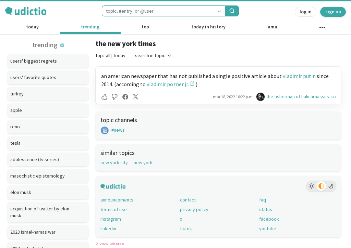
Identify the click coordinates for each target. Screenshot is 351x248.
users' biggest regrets (33, 61)
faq (262, 200)
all (108, 55)
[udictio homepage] (25, 10)
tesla (15, 143)
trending (90, 27)
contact (188, 200)
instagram (110, 219)
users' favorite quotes (33, 77)
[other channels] (322, 28)
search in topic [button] (153, 55)
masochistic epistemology (37, 176)
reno (15, 126)
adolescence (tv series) (34, 159)
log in (306, 12)
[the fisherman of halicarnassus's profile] (261, 96)
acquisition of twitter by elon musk (39, 212)
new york (143, 162)
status (265, 209)
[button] (62, 45)
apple (16, 110)
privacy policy (194, 209)
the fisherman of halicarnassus (297, 96)
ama (272, 27)
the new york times (126, 43)
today (32, 27)
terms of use (113, 209)
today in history (208, 27)
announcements (116, 200)
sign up (333, 12)
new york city (114, 162)
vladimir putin (299, 76)
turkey (17, 94)
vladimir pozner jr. (168, 84)
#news (112, 130)
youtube (267, 228)
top (145, 27)
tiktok (186, 228)
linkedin (108, 228)
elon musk (20, 192)
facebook (269, 219)
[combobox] (158, 10)
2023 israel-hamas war (33, 232)
